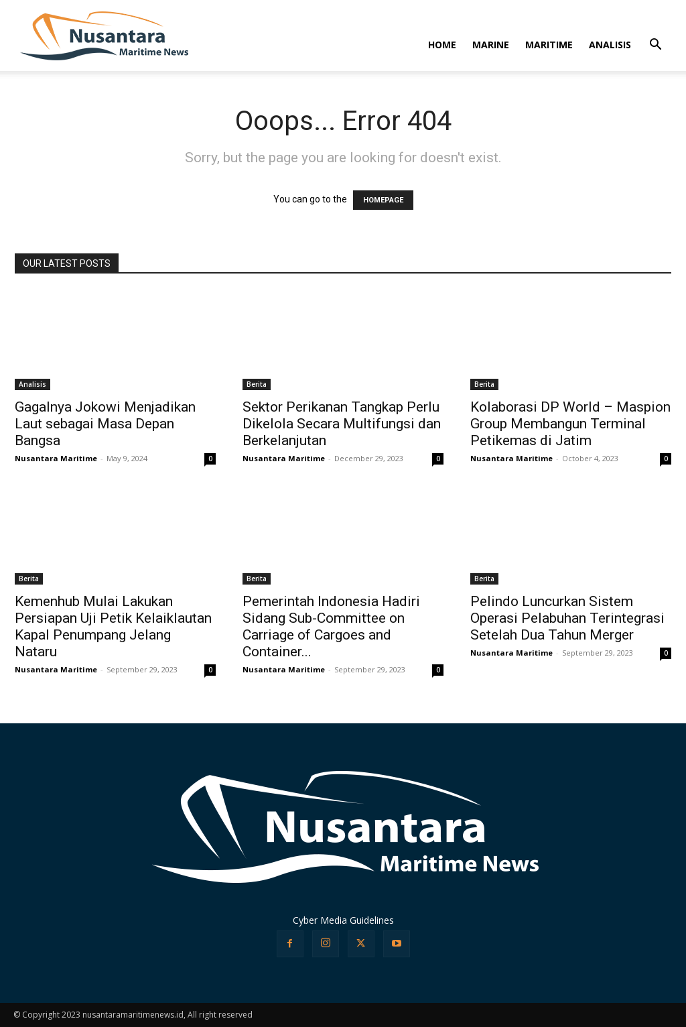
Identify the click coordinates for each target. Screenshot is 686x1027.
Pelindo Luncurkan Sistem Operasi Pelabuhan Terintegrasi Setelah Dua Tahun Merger (567, 618)
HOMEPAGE (383, 200)
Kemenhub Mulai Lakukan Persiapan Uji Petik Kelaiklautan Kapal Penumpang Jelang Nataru (113, 626)
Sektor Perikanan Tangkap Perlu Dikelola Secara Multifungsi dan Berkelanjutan (342, 423)
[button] (655, 46)
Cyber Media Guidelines (343, 920)
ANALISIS (610, 44)
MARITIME (549, 44)
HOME (442, 44)
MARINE (490, 44)
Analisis (32, 384)
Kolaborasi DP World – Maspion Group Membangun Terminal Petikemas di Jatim (570, 423)
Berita (257, 384)
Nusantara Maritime (56, 458)
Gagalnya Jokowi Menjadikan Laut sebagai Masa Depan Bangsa (105, 423)
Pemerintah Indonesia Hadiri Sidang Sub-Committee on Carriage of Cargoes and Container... (331, 626)
